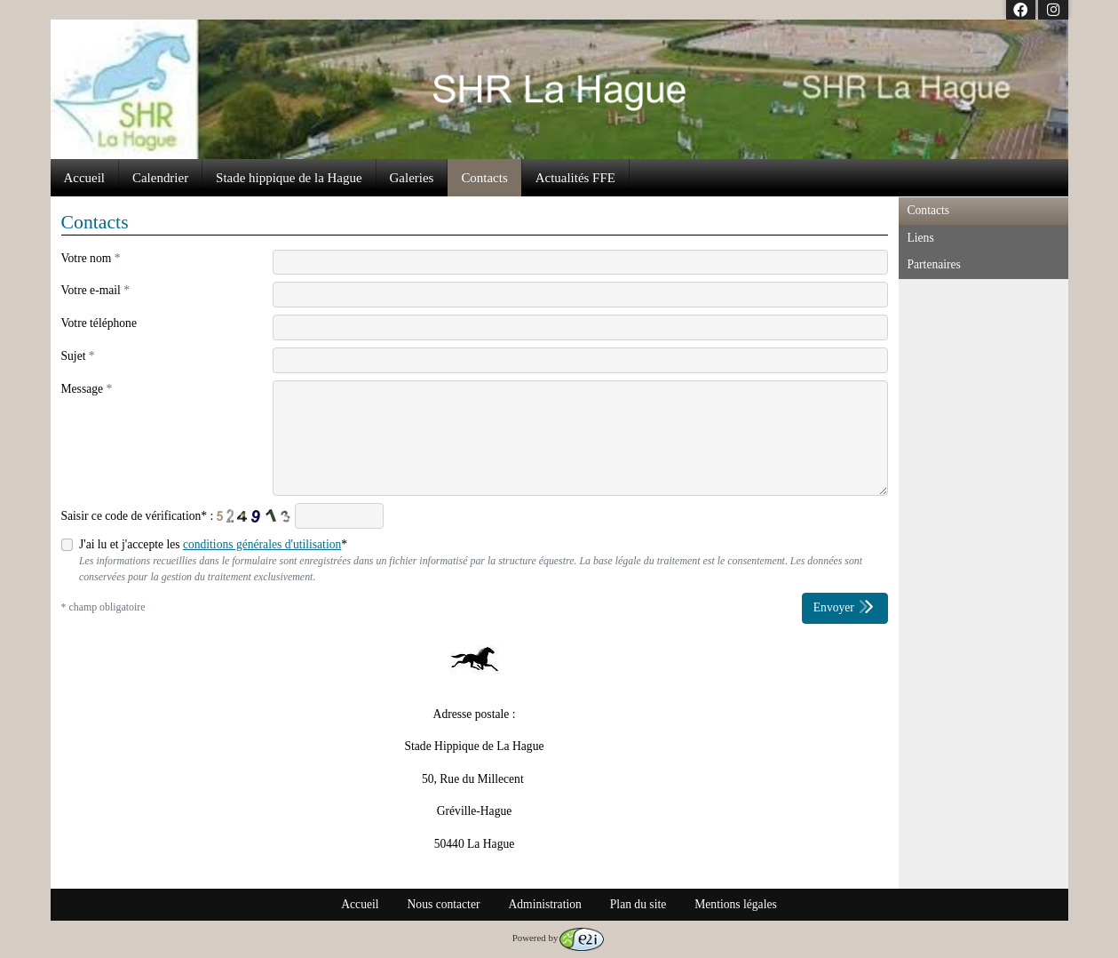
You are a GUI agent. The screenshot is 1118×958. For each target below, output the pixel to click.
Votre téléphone (99, 323)
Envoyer (844, 606)
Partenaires (934, 264)
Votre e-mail (96, 290)
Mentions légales (735, 904)
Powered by (558, 937)
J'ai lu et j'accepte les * (213, 544)
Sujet (78, 356)
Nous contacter (444, 904)
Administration (544, 904)
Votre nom (91, 258)
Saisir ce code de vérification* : (137, 516)
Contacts (484, 178)
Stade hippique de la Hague (288, 178)
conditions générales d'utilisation (262, 544)
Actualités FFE (575, 178)
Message (87, 388)
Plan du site (638, 904)
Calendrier (160, 178)
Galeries (412, 178)
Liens (921, 237)
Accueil (85, 178)
